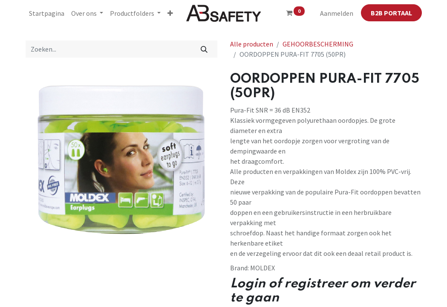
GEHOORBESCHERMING (318, 44)
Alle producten (251, 44)
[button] (170, 13)
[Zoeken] (204, 49)
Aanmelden (336, 13)
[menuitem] (47, 13)
